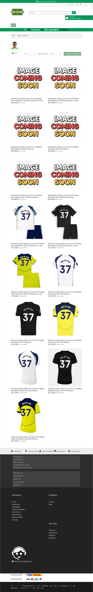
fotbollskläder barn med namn (21, 465)
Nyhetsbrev (52, 538)
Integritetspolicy (17, 514)
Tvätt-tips (15, 520)
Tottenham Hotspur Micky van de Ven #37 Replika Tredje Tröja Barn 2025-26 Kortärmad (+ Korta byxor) (28, 294)
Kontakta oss (16, 504)
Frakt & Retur (16, 512)
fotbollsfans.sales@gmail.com (23, 561)
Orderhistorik (53, 533)
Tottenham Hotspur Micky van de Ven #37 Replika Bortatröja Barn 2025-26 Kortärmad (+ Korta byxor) (65, 245)
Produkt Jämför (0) (72, 54)
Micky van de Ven (23, 35)
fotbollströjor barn (18, 459)
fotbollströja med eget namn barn (22, 467)
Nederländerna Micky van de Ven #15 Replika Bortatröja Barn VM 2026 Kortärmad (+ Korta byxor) (63, 100)
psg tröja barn (17, 485)
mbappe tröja (17, 479)
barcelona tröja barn (19, 482)
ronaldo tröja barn (18, 475)
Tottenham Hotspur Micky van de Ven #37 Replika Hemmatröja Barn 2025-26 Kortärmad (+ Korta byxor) (28, 245)
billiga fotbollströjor (19, 462)
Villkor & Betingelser (18, 509)
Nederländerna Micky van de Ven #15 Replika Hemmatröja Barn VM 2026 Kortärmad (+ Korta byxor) (27, 100)
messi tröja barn (17, 472)
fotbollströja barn (18, 456)
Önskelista (52, 535)
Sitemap (51, 502)
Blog (50, 504)
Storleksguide (16, 507)
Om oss (14, 502)
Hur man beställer (17, 517)
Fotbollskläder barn (25, 588)
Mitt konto (52, 530)
